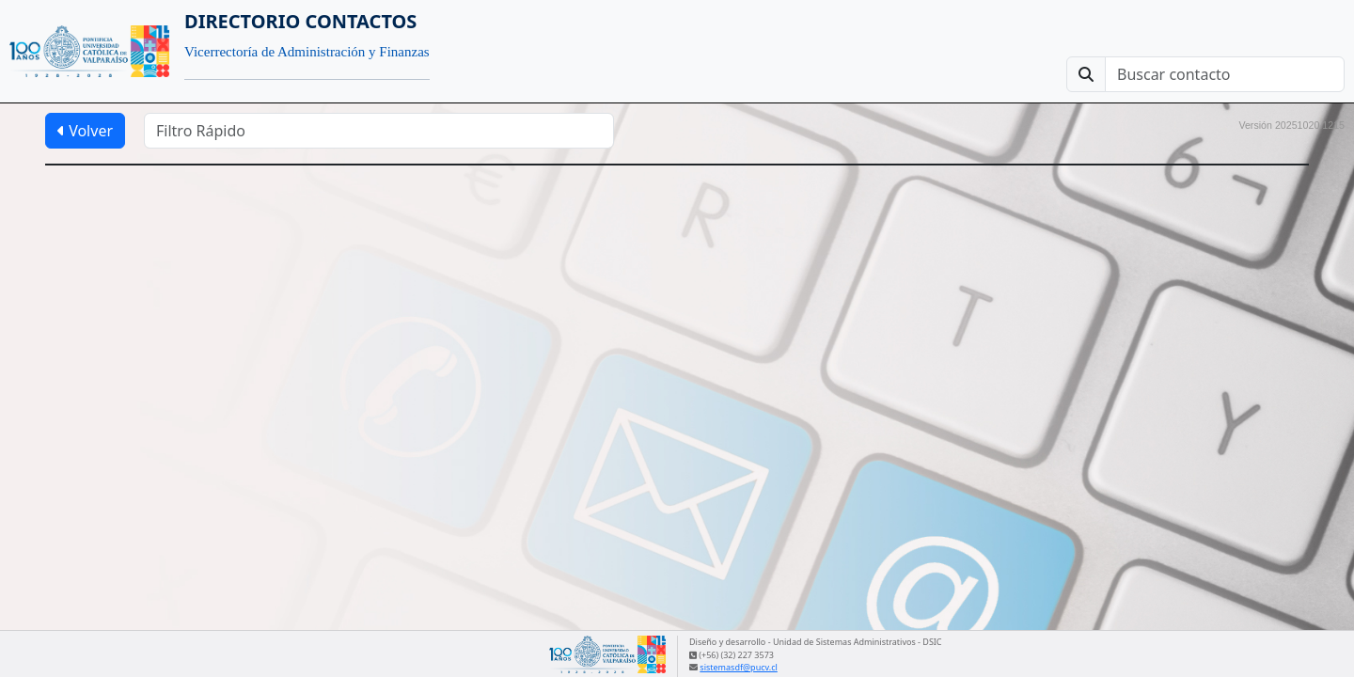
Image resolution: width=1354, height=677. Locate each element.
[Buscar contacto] (1225, 74)
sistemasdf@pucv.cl (738, 667)
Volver (85, 130)
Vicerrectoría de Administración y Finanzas (307, 51)
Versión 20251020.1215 (1291, 125)
